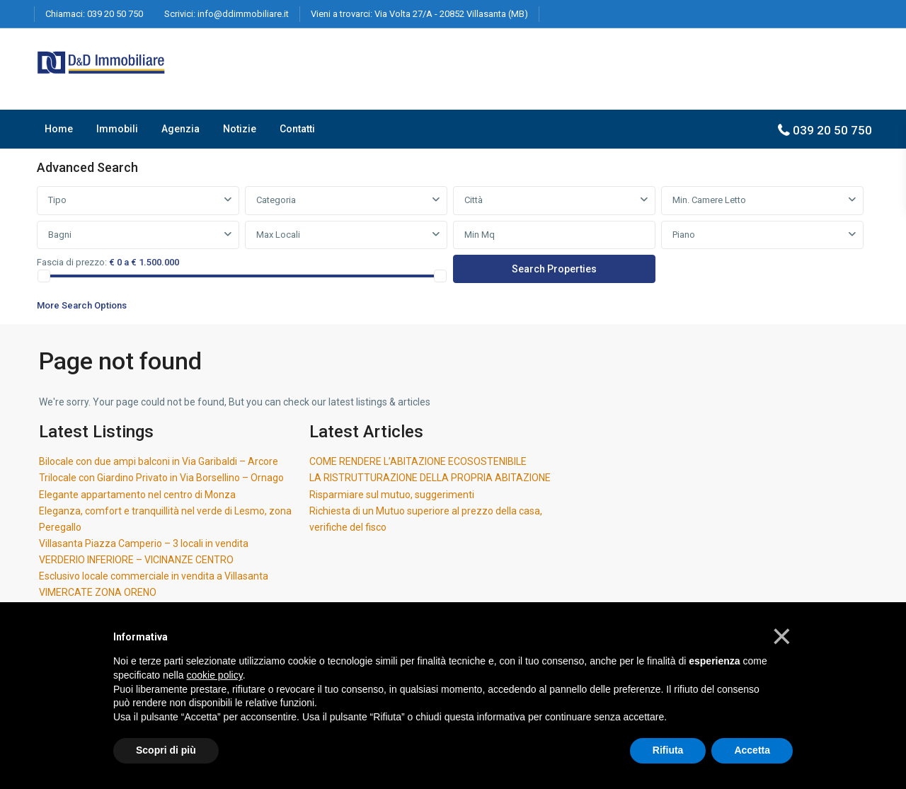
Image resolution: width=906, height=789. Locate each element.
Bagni (59, 234)
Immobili (117, 128)
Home (59, 128)
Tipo (57, 200)
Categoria (276, 200)
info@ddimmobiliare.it (243, 13)
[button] (782, 636)
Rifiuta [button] (668, 750)
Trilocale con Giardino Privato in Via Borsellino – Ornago (161, 477)
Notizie (239, 128)
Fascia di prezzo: (72, 262)
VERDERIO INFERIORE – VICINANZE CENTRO (136, 559)
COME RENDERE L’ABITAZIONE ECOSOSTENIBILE (418, 461)
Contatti (297, 128)
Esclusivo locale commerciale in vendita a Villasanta (153, 576)
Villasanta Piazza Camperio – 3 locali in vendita (143, 543)
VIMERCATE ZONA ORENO (97, 592)
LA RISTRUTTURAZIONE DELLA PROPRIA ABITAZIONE (430, 477)
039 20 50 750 (115, 13)
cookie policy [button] (215, 675)
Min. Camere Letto (709, 200)
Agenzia (180, 128)
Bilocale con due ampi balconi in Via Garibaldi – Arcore (158, 461)
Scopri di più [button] (166, 750)
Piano (683, 234)
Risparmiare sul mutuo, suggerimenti (391, 494)
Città (473, 200)
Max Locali (278, 234)
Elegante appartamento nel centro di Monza (137, 494)
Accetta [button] (752, 750)
